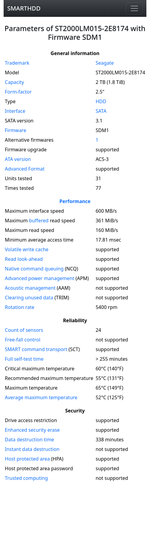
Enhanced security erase (32, 430)
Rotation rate (19, 307)
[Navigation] (134, 8)
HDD (100, 101)
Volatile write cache (26, 249)
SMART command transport (36, 349)
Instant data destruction (32, 449)
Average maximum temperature (41, 397)
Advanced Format (25, 168)
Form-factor (18, 91)
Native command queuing (34, 268)
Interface (15, 111)
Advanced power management (39, 278)
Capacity (14, 82)
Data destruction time (29, 439)
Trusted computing (26, 478)
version (18, 159)
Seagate (104, 63)
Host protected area (27, 458)
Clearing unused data (29, 297)
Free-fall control (22, 339)
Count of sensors (24, 330)
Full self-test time (24, 359)
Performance (74, 201)
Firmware (15, 130)
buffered (38, 220)
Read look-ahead (24, 259)
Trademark (17, 63)
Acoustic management (30, 288)
